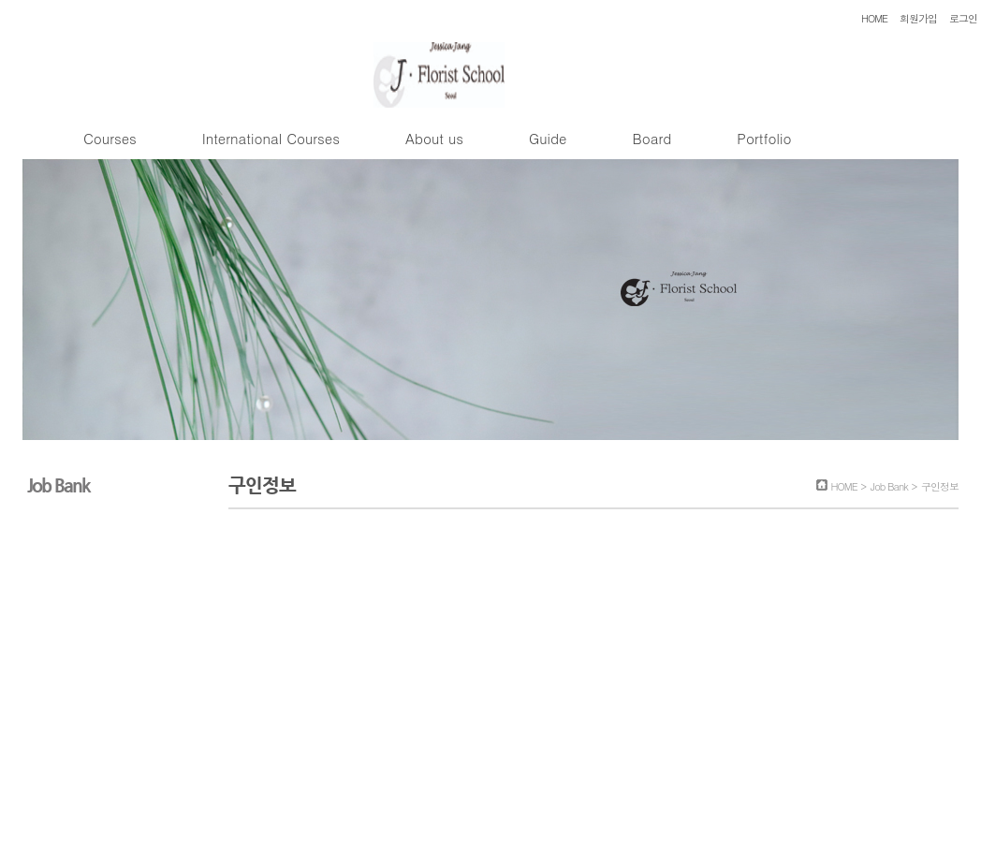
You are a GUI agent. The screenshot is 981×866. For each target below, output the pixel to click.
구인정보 (940, 486)
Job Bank (889, 486)
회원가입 (918, 18)
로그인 (963, 18)
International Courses (271, 138)
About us (434, 138)
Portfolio (764, 138)
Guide (547, 138)
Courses (110, 138)
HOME (874, 18)
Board (651, 138)
